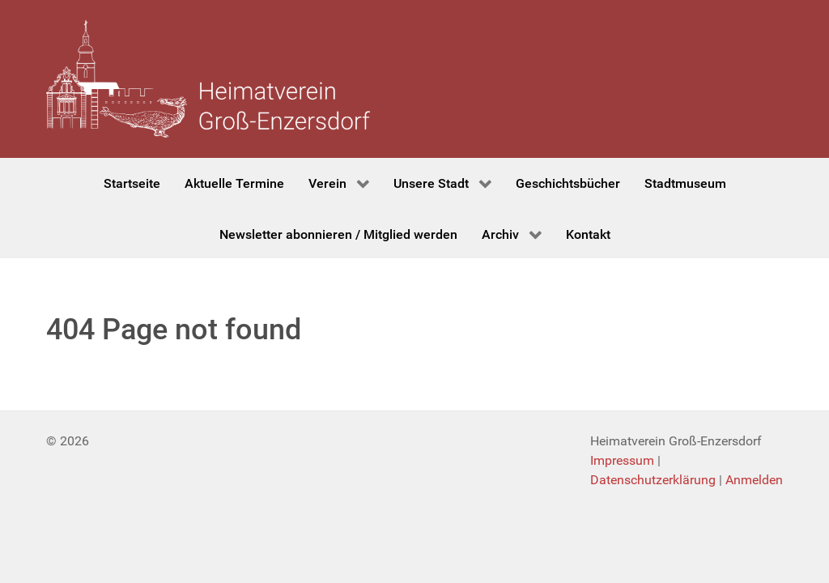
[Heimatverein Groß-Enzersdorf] (208, 79)
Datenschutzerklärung (653, 479)
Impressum (622, 460)
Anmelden (754, 479)
